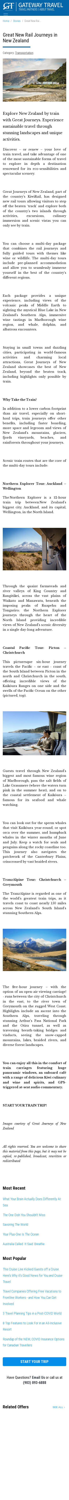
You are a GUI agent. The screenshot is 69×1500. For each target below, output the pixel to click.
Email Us (38, 1377)
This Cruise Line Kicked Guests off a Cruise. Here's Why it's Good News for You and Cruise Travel (32, 1275)
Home (6, 21)
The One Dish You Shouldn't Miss (24, 1215)
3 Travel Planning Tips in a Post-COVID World (32, 1313)
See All (58, 1407)
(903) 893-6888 (34, 1382)
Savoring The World (15, 1224)
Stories (17, 21)
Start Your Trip (34, 1361)
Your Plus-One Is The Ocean (21, 1234)
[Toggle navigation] (5, 15)
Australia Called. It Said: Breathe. (24, 1244)
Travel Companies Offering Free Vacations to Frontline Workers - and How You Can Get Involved (32, 1297)
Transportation (24, 53)
